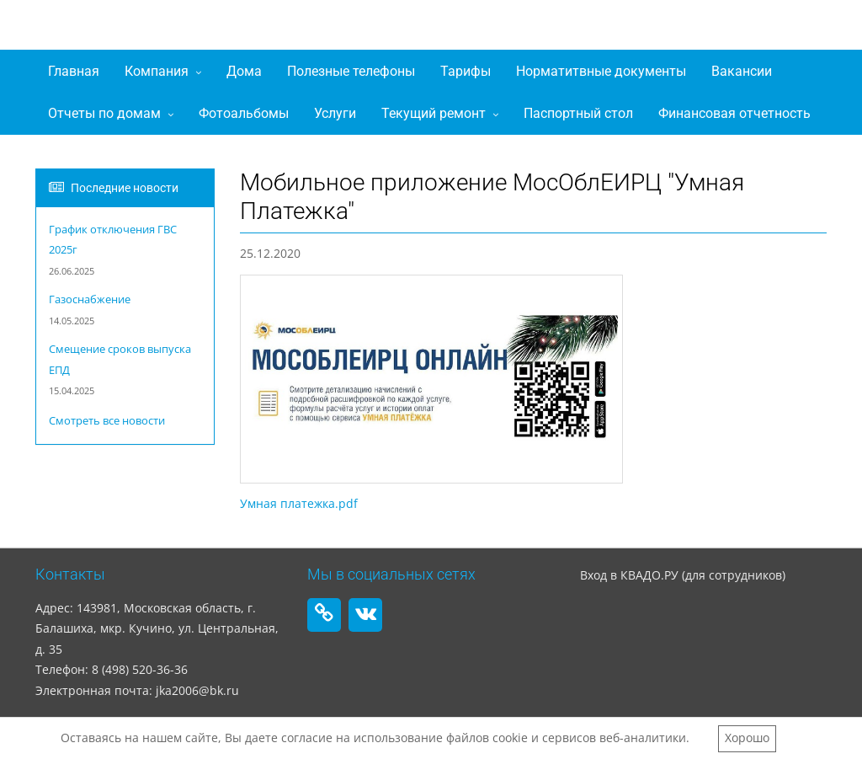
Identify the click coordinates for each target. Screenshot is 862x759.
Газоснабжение (89, 299)
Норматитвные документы (601, 71)
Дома (244, 71)
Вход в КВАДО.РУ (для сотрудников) (682, 575)
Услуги (335, 113)
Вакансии (741, 71)
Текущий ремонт (433, 113)
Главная (73, 71)
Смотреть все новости (107, 421)
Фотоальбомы (244, 113)
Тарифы (465, 71)
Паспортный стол (578, 113)
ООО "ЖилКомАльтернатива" (225, 29)
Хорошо (747, 738)
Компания (157, 71)
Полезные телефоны (351, 71)
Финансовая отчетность (734, 113)
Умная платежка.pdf (299, 503)
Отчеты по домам (104, 113)
